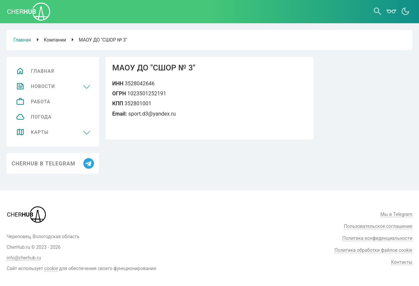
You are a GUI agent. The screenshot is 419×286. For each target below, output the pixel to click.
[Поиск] (377, 11)
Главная (22, 40)
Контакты (401, 262)
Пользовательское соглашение (378, 226)
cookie (51, 268)
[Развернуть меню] (86, 86)
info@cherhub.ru (24, 257)
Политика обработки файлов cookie (373, 250)
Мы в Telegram (396, 214)
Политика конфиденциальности (377, 238)
